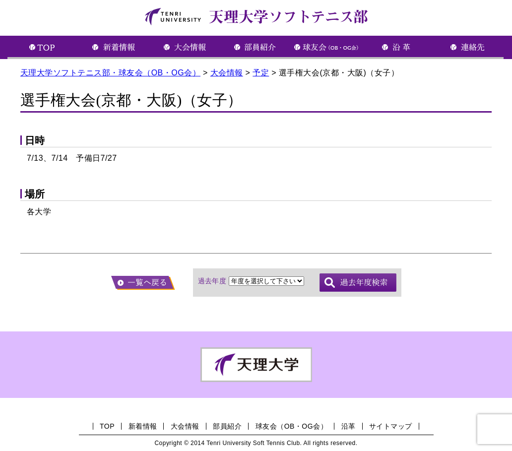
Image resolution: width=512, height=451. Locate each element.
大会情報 (185, 426)
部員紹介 (227, 426)
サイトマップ (390, 426)
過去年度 (212, 281)
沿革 (348, 426)
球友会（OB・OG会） (291, 426)
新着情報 (142, 426)
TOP (107, 426)
